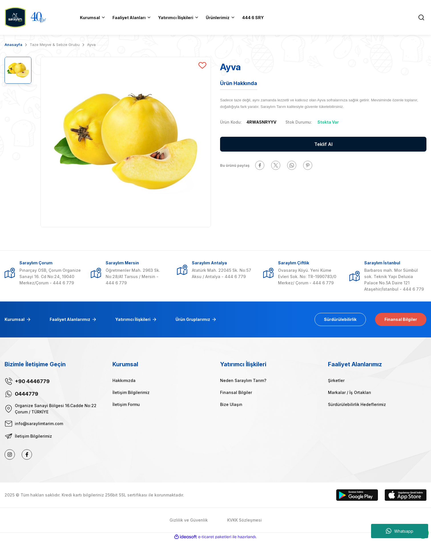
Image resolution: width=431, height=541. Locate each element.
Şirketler (336, 380)
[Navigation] (220, 17)
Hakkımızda (124, 380)
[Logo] (15, 17)
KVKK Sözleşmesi (244, 520)
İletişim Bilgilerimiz (131, 392)
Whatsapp (399, 531)
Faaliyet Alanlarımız (70, 319)
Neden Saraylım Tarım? (243, 380)
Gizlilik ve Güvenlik (189, 520)
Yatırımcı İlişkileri (132, 319)
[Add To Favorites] (202, 65)
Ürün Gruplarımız (193, 319)
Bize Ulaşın (231, 404)
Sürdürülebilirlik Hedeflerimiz (357, 404)
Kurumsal (15, 319)
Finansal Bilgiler (400, 319)
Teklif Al (323, 144)
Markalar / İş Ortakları (349, 392)
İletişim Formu (126, 404)
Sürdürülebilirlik (340, 319)
